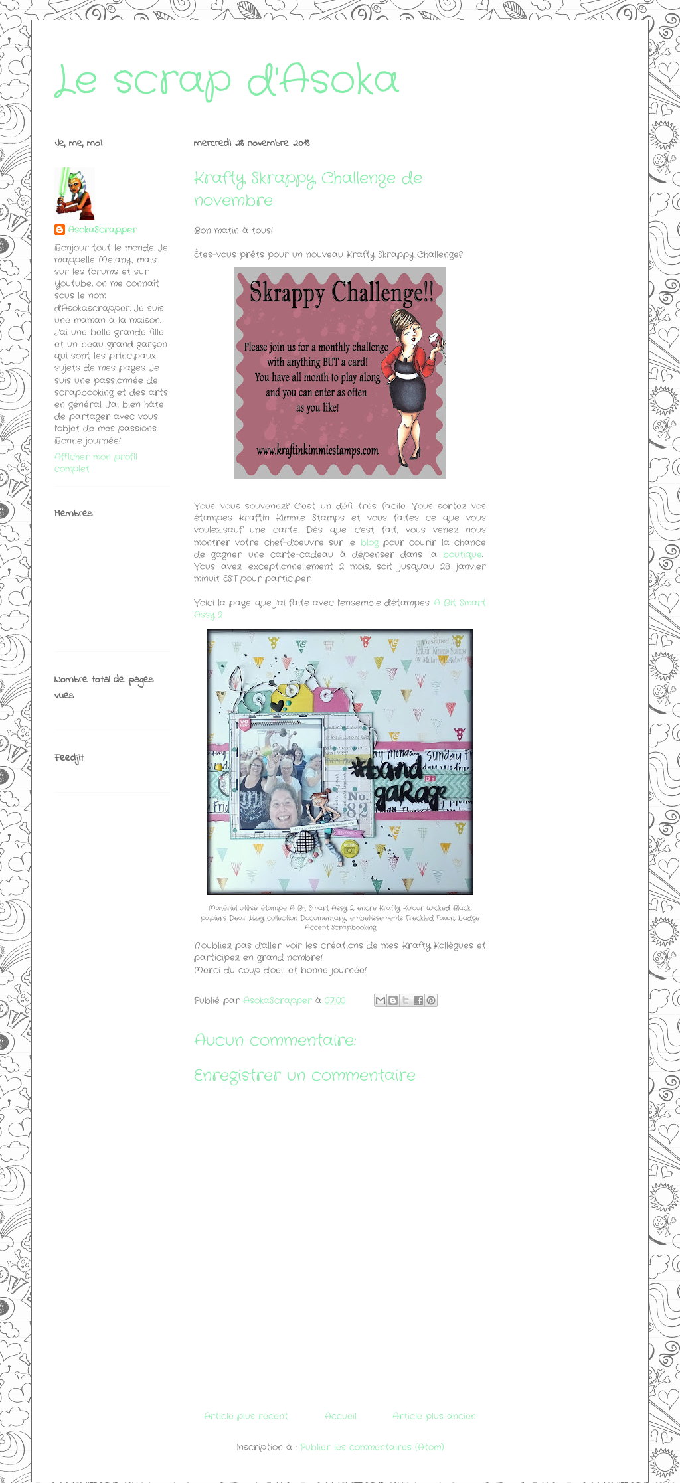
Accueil (341, 1416)
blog (370, 542)
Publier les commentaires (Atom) (372, 1447)
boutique (462, 554)
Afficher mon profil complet (95, 463)
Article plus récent (246, 1416)
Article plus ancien (434, 1416)
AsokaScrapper (102, 230)
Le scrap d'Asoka (227, 81)
